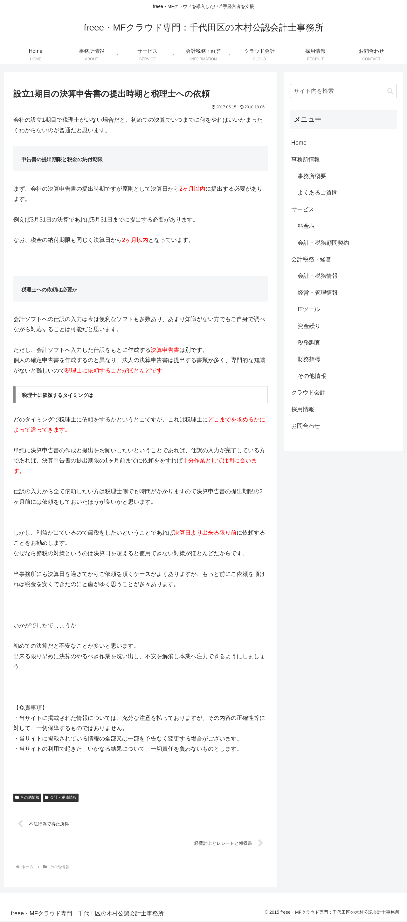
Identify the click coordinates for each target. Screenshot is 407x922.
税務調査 (309, 342)
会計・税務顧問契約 (323, 243)
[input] (343, 91)
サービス (302, 209)
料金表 (306, 226)
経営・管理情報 (318, 293)
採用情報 (302, 409)
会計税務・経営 (311, 259)
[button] (390, 91)
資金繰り (309, 326)
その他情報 (27, 797)
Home (299, 143)
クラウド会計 (308, 392)
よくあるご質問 (318, 192)
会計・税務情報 (61, 797)
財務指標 (309, 359)
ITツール (309, 309)
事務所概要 (312, 176)
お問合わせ (305, 426)
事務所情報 (305, 159)
